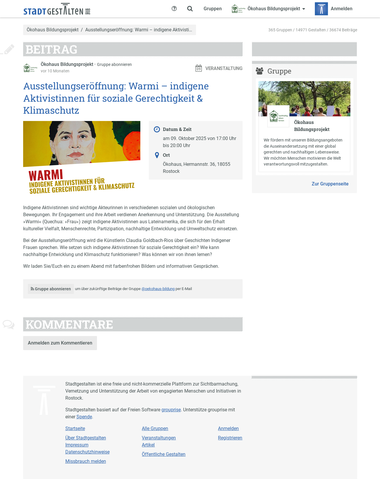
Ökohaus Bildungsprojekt (53, 30)
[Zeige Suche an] (190, 9)
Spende (84, 417)
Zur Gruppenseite (330, 184)
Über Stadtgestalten (85, 438)
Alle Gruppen (155, 428)
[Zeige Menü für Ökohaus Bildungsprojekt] (268, 9)
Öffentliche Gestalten (163, 454)
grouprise (171, 409)
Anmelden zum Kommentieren (60, 343)
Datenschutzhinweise (87, 452)
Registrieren (230, 438)
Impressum (76, 445)
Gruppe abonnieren (114, 64)
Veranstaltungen (159, 438)
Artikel (148, 445)
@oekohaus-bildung (158, 289)
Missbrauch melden (85, 461)
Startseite (75, 428)
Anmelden (228, 428)
